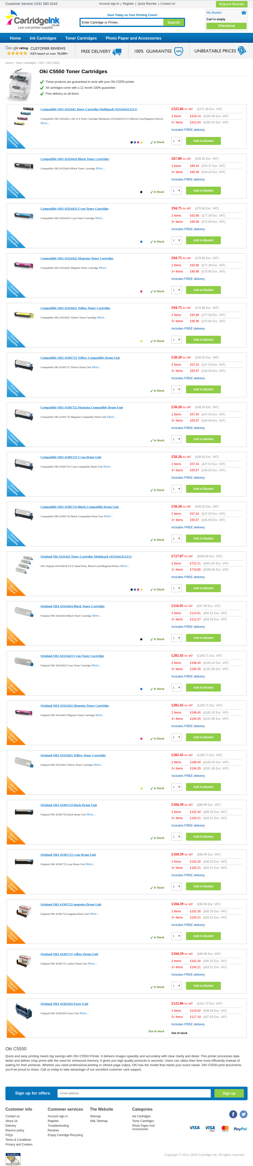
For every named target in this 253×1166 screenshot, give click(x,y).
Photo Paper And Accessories (143, 1127)
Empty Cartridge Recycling (65, 1135)
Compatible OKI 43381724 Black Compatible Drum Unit (80, 507)
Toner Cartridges (81, 38)
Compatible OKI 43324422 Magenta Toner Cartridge (77, 258)
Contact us (12, 1116)
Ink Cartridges (43, 38)
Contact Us (168, 3)
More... (45, 123)
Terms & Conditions (18, 1140)
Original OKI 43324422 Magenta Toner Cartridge (75, 705)
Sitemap (95, 1116)
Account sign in (109, 3)
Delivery (10, 1125)
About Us (11, 1121)
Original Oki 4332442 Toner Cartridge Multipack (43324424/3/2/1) (86, 556)
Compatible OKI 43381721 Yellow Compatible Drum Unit (80, 357)
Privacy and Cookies (18, 1144)
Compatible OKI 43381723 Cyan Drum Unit (71, 457)
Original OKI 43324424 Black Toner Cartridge (73, 606)
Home (15, 38)
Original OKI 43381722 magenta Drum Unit (71, 904)
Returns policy (14, 1130)
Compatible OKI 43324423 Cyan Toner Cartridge (74, 208)
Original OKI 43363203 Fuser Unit (64, 1004)
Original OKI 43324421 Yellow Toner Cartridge (73, 755)
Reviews (53, 1130)
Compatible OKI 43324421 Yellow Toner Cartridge (75, 308)
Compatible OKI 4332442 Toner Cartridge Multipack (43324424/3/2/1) (89, 109)
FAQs (9, 1135)
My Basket (214, 12)
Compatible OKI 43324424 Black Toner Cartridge (75, 159)
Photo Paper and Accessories (133, 38)
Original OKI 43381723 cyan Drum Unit (68, 854)
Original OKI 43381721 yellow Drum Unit (69, 954)
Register (128, 3)
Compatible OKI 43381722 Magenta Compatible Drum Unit (82, 407)
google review (37, 51)
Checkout (226, 26)
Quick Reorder (232, 4)
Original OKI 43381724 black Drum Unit (69, 805)
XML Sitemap (99, 1121)
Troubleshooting (58, 1125)
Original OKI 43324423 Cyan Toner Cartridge (72, 656)
